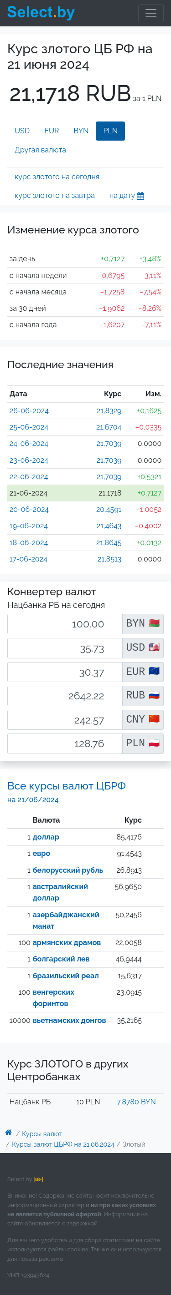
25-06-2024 (29, 427)
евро (41, 853)
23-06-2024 (29, 460)
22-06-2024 (29, 476)
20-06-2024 (29, 509)
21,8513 (109, 559)
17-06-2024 (28, 559)
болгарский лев (61, 959)
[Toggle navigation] (151, 13)
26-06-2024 (29, 410)
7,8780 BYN (136, 1102)
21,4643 (109, 525)
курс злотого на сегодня (57, 176)
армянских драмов (67, 942)
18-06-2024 (29, 542)
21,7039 (109, 443)
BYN (81, 130)
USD (22, 130)
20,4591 (108, 509)
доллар (46, 837)
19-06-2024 (29, 525)
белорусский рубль (68, 870)
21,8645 (108, 542)
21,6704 (108, 427)
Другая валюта (40, 150)
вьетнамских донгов (69, 1020)
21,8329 (109, 410)
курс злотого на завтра (55, 195)
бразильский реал (66, 975)
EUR (51, 130)
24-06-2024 (29, 443)
